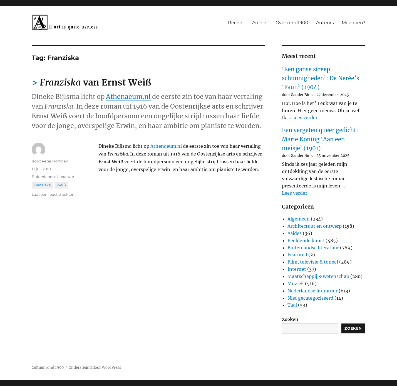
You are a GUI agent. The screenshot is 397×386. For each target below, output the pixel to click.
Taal (292, 305)
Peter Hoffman (55, 161)
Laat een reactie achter (52, 194)
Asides (294, 233)
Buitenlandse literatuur (53, 176)
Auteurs (325, 22)
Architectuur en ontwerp (314, 226)
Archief (260, 22)
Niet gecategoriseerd (310, 298)
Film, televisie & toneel (312, 262)
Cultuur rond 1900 (48, 367)
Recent (236, 22)
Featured (297, 254)
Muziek (295, 283)
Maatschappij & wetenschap (318, 276)
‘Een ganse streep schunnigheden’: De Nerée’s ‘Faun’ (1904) (320, 78)
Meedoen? (353, 22)
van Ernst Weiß (95, 82)
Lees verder (304, 117)
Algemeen (298, 219)
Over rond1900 (292, 22)
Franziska (42, 185)
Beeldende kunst (305, 240)
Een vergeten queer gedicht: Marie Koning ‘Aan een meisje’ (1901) (320, 139)
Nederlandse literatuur (312, 291)
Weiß (61, 185)
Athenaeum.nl (128, 96)
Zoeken (290, 319)
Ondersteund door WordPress (95, 367)
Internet (296, 269)
